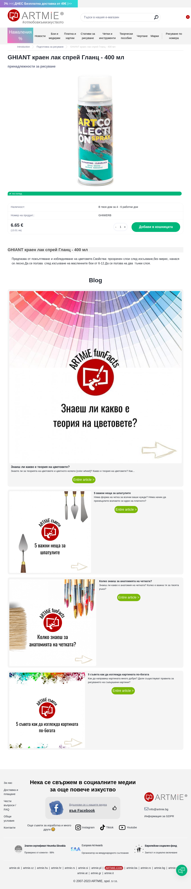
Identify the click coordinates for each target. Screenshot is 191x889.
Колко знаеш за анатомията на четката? (125, 581)
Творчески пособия (126, 36)
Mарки (155, 36)
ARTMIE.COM (114, 867)
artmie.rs (70, 867)
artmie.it (109, 873)
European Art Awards (92, 845)
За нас (8, 782)
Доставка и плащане (11, 792)
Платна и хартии (70, 36)
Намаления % (20, 35)
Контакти (9, 827)
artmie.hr (56, 867)
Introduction (23, 46)
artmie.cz (28, 867)
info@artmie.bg (158, 809)
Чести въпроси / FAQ (10, 805)
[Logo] (36, 16)
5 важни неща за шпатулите (112, 493)
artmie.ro (146, 867)
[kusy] (120, 227)
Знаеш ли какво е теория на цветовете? (40, 466)
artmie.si (83, 867)
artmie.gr (96, 873)
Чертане (142, 36)
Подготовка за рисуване (50, 46)
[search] (156, 18)
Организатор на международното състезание (105, 853)
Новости (40, 36)
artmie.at (82, 873)
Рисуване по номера (174, 36)
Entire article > (83, 480)
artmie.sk (14, 867)
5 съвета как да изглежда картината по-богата (118, 674)
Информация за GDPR (159, 816)
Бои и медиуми (54, 36)
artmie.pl (96, 867)
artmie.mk (174, 867)
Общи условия (9, 818)
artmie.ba (131, 867)
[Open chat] (181, 870)
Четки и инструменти (107, 36)
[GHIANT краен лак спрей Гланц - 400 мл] (95, 130)
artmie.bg (159, 867)
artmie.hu (42, 867)
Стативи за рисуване (88, 36)
